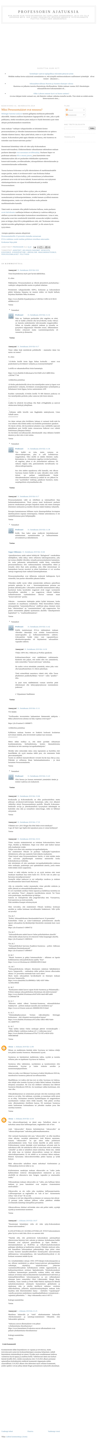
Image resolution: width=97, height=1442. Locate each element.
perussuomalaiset (10, 254)
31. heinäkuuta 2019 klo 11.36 (39, 449)
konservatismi (19, 252)
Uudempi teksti (7, 1431)
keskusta (45, 250)
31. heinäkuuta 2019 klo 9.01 (28, 270)
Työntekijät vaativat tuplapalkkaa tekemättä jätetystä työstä (51, 74)
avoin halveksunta (8, 212)
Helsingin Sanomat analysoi (11, 114)
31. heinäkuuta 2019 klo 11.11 (28, 708)
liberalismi (32, 252)
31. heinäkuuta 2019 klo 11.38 (39, 530)
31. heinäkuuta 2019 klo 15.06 (28, 796)
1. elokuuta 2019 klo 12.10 (24, 1119)
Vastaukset (15, 310)
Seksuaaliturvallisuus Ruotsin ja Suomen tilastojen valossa (51, 84)
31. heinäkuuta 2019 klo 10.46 (33, 552)
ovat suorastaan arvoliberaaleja (27, 152)
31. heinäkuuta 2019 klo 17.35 (28, 822)
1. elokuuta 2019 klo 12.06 (24, 1047)
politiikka (24, 254)
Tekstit (69, 110)
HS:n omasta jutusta (24, 155)
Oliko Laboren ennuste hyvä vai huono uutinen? (51, 93)
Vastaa (10, 305)
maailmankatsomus (47, 252)
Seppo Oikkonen (14, 552)
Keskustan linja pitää (9, 242)
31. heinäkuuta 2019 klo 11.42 (39, 627)
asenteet (17, 250)
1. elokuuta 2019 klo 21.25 (27, 1311)
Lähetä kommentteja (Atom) (16, 1437)
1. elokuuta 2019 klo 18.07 (27, 1220)
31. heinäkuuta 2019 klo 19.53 (28, 839)
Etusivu (30, 1431)
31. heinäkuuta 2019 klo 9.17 (28, 346)
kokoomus (6, 252)
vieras (10, 1047)
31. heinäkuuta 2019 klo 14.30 (35, 649)
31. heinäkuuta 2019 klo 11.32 (39, 315)
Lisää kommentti (9, 1344)
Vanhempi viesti (54, 1431)
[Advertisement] (48, 45)
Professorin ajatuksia (48, 12)
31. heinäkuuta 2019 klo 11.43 (39, 776)
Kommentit (71, 115)
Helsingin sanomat (31, 250)
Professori (19, 315)
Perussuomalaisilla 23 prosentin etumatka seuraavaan (21, 236)
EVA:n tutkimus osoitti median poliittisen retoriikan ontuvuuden (25, 239)
